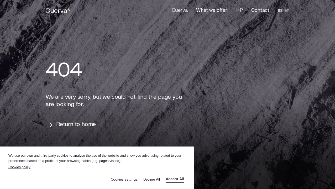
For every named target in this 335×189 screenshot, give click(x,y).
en (286, 10)
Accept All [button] (175, 179)
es (280, 10)
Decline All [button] (151, 179)
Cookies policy (19, 167)
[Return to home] (71, 125)
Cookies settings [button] (124, 179)
